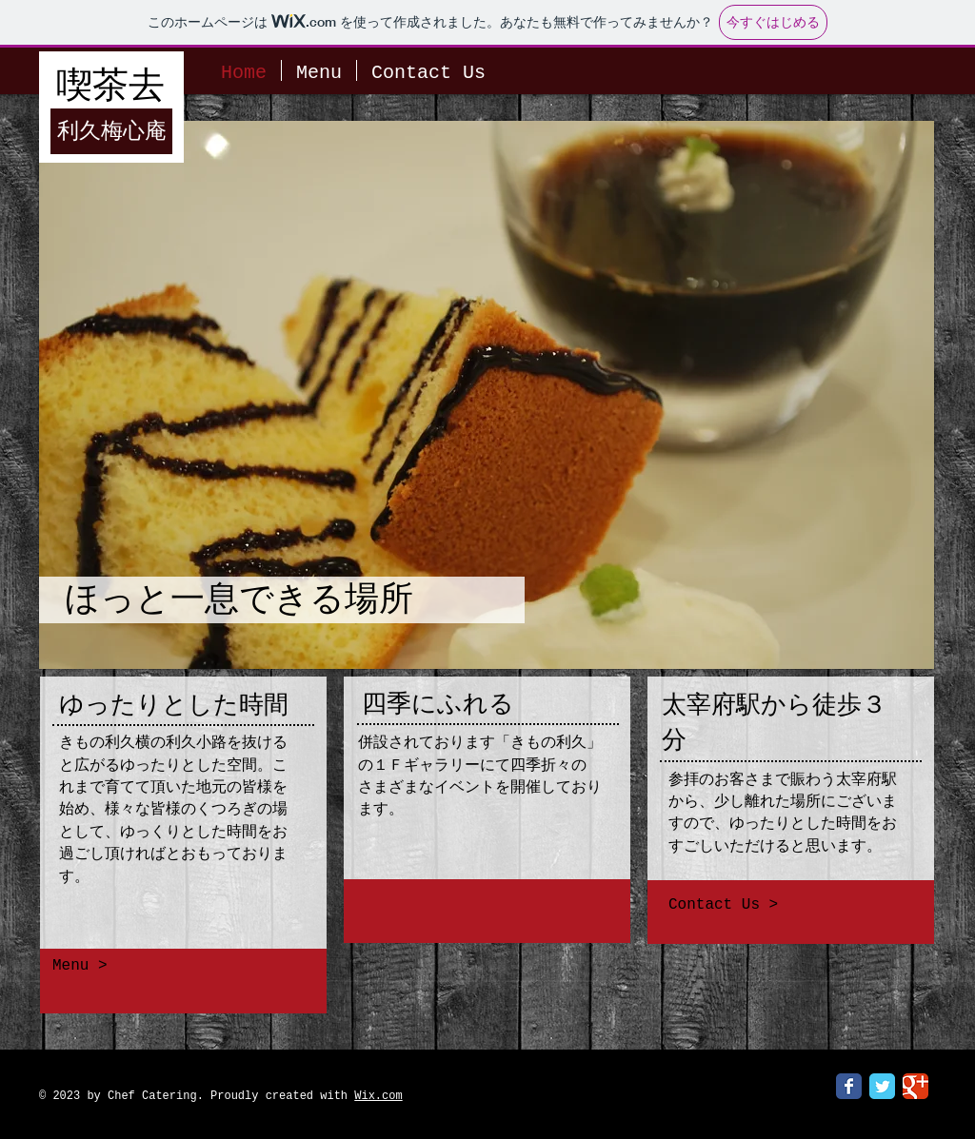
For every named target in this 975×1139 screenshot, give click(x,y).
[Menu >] (172, 965)
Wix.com (378, 1096)
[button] (486, 395)
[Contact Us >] (792, 904)
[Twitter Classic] (882, 1086)
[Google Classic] (915, 1086)
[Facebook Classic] (849, 1086)
